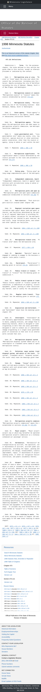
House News (6, 673)
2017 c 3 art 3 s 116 (22, 596)
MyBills (4, 678)
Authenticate (6, 48)
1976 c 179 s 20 (27, 392)
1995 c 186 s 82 (21, 603)
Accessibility (6, 637)
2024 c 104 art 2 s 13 (22, 594)
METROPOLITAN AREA (25, 37)
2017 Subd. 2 (7, 596)
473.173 (11, 160)
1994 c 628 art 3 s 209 (23, 608)
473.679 (33, 425)
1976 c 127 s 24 (28, 526)
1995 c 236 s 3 (21, 601)
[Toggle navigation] (5, 6)
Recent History (9, 586)
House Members (7, 649)
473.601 (24, 425)
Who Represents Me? (9, 646)
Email (16, 661)
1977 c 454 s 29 (29, 528)
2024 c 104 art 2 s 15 (27, 591)
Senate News (6, 676)
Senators (5, 652)
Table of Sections (10, 569)
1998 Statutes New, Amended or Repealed (18, 559)
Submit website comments (10, 667)
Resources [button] (9, 547)
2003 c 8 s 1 (20, 598)
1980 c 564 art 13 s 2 (29, 375)
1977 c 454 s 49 (28, 247)
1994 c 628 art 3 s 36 (22, 606)
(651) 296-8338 (7, 661)
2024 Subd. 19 (8, 591)
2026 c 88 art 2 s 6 (22, 589)
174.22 (25, 265)
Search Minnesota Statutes (13, 553)
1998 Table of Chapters (12, 562)
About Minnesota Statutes (13, 556)
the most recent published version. (16, 55)
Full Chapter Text (10, 572)
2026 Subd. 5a (8, 589)
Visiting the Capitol (8, 634)
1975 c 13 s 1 (15, 526)
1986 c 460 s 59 (26, 148)
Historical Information (9, 629)
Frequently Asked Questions (11, 640)
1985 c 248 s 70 (25, 532)
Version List (8, 575)
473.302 (33, 195)
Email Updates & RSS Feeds (11, 681)
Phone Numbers (7, 664)
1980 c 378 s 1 (8, 530)
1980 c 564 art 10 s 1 (23, 530)
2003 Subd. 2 (7, 598)
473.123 (30, 97)
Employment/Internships (10, 631)
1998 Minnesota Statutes (9, 37)
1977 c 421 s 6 (16, 528)
